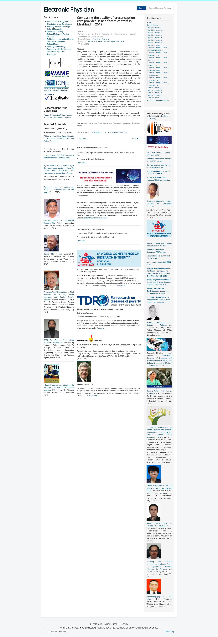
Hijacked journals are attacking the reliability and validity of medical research (59, 387)
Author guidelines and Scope (58, 26)
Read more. (81, 163)
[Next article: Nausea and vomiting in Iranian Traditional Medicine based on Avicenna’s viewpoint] (135, 139)
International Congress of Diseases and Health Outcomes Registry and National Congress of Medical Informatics (159, 360)
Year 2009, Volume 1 (155, 98)
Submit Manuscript (54, 29)
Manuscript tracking (55, 31)
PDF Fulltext (96, 133)
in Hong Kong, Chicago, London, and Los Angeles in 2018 (159, 282)
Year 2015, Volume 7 (100, 39)
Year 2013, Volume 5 (155, 88)
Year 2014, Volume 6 (155, 40)
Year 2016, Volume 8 (155, 42)
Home (149, 22)
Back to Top (169, 632)
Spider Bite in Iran (53, 254)
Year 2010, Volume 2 (155, 95)
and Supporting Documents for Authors (158, 290)
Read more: (121, 285)
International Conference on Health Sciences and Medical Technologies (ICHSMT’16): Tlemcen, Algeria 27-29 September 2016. (159, 432)
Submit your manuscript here (95, 218)
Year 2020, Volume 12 (155, 30)
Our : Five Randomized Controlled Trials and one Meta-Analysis (158, 299)
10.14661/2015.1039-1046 (117, 133)
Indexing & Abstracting (56, 47)
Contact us (51, 54)
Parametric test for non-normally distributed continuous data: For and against (59, 189)
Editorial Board (53, 44)
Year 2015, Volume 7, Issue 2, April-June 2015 (105, 41)
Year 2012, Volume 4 (155, 90)
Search (141, 8)
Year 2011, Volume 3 (155, 93)
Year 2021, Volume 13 (155, 27)
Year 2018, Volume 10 (155, 35)
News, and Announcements (158, 100)
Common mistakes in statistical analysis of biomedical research (159, 203)
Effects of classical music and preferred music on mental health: (159, 488)
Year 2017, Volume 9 (155, 37)
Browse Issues (152, 25)
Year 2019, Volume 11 (155, 32)
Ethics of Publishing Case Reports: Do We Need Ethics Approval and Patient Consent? (59, 138)
